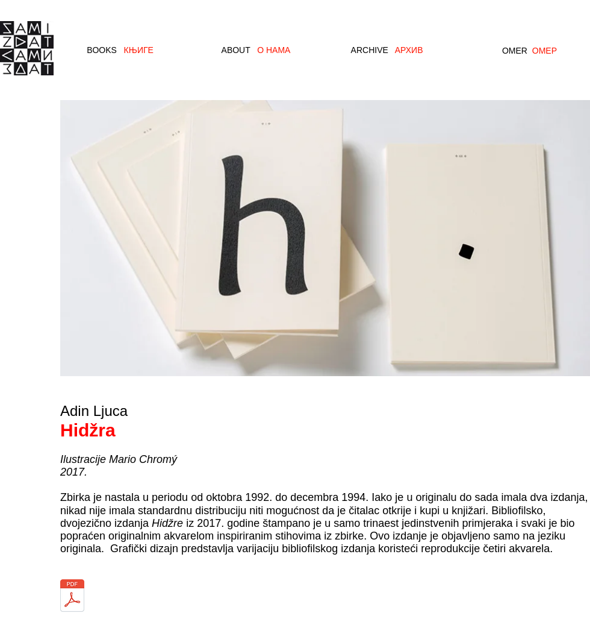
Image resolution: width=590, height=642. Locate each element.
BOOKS (102, 50)
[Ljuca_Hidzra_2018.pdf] (72, 597)
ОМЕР (544, 50)
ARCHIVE (369, 50)
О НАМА (273, 50)
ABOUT (236, 50)
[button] (325, 237)
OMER (514, 50)
